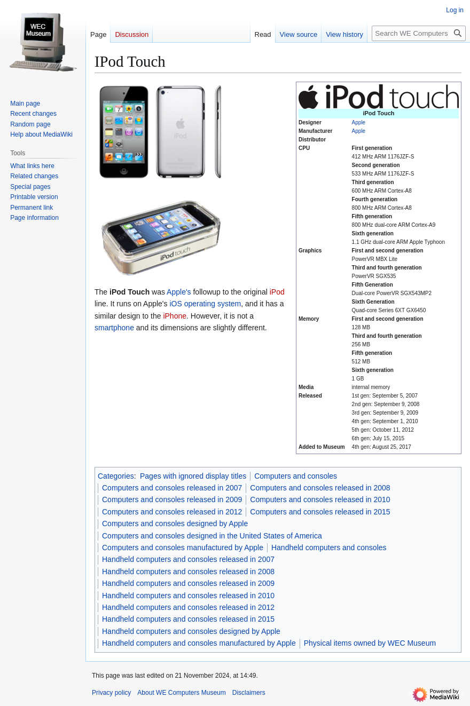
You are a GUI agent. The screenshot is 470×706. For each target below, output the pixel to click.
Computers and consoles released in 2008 (320, 487)
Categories (116, 476)
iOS (175, 303)
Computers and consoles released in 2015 (320, 511)
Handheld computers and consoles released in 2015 (188, 619)
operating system (212, 303)
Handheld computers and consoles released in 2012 (188, 607)
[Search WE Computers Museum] (419, 33)
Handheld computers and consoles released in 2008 (188, 571)
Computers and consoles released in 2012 (172, 511)
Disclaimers (248, 692)
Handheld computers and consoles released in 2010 (188, 595)
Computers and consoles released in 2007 (172, 487)
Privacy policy (111, 692)
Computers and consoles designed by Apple (175, 523)
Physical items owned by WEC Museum (370, 643)
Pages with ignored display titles (193, 476)
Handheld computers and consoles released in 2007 (188, 559)
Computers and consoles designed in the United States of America (212, 536)
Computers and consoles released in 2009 (172, 499)
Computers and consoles (295, 476)
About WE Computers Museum (181, 692)
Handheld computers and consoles (329, 547)
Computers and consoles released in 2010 (320, 499)
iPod (277, 292)
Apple (359, 122)
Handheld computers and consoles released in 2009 (188, 583)
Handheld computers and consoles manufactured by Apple (199, 643)
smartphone (114, 327)
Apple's (179, 292)
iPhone (174, 316)
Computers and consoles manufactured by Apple (182, 547)
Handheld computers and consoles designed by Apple (191, 631)
